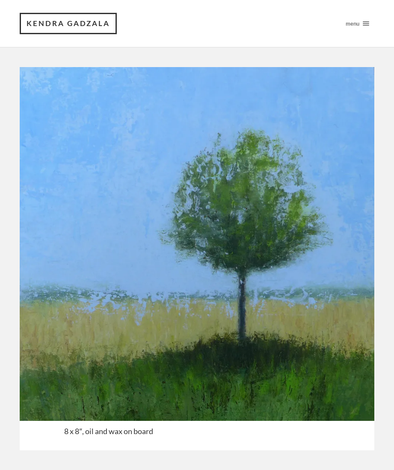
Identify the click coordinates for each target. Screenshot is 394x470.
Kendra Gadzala (68, 23)
